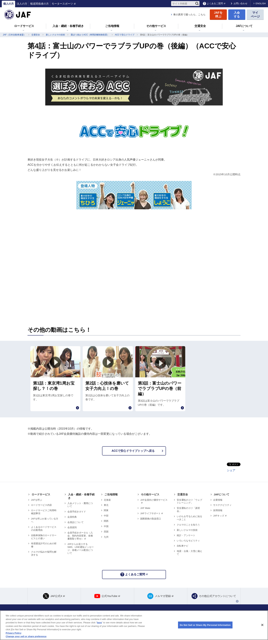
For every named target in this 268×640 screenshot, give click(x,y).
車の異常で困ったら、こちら (189, 14)
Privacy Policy (13, 633)
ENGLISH (261, 3)
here (99, 622)
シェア (231, 470)
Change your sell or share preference (26, 636)
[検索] (197, 3)
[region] (134, 625)
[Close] (262, 625)
